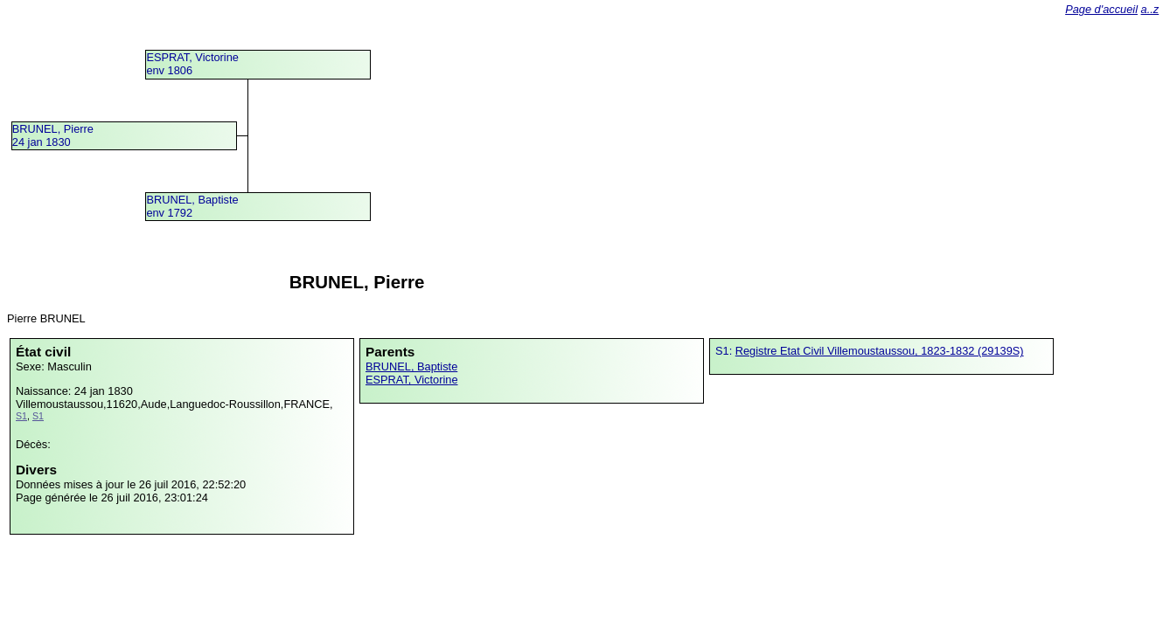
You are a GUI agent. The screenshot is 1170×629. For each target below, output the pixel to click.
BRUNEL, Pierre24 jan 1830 (53, 135)
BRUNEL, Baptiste (411, 366)
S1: (725, 350)
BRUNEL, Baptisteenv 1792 (192, 206)
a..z (1150, 9)
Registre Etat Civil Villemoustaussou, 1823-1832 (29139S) (879, 350)
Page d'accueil (1101, 9)
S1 (21, 416)
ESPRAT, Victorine (412, 379)
